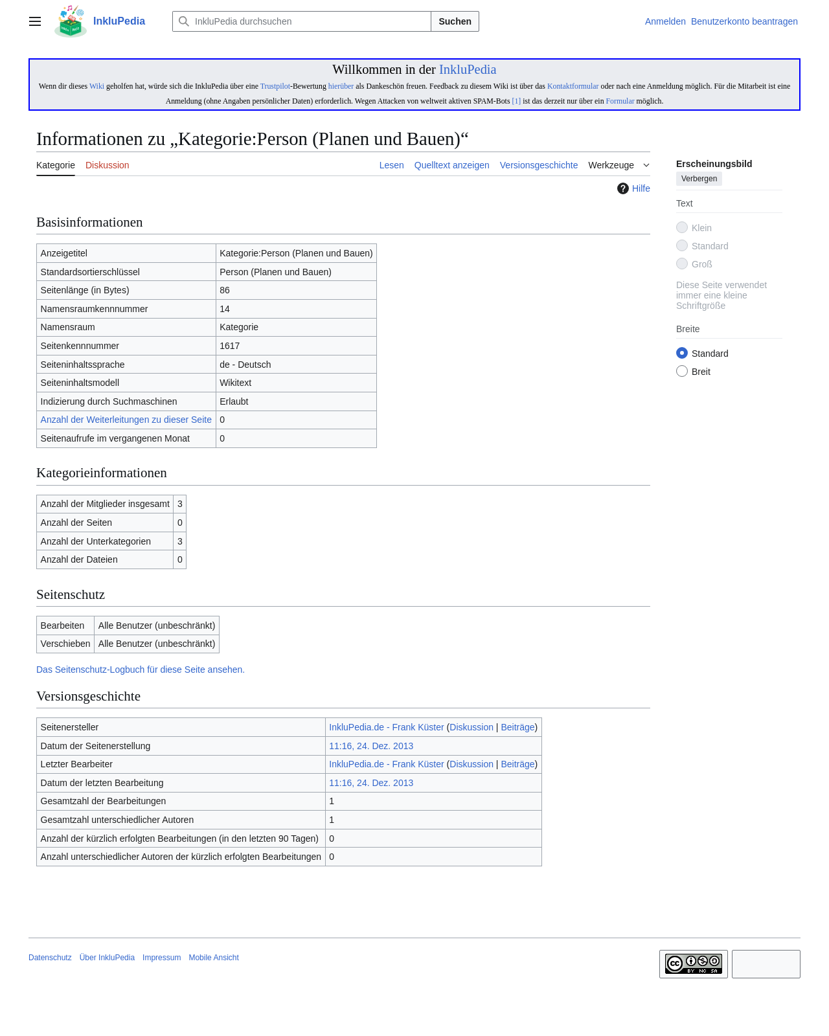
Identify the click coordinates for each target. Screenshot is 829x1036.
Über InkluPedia (107, 957)
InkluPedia (468, 69)
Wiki (96, 86)
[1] (516, 101)
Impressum (161, 957)
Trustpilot (275, 86)
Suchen (454, 21)
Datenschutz (50, 957)
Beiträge (517, 727)
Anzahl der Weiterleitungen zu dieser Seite (126, 419)
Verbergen (699, 179)
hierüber (341, 86)
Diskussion (471, 727)
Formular (620, 101)
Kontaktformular (573, 86)
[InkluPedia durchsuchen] (301, 21)
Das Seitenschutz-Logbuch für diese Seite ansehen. (140, 669)
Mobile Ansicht (213, 957)
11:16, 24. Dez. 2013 (371, 746)
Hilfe (632, 188)
